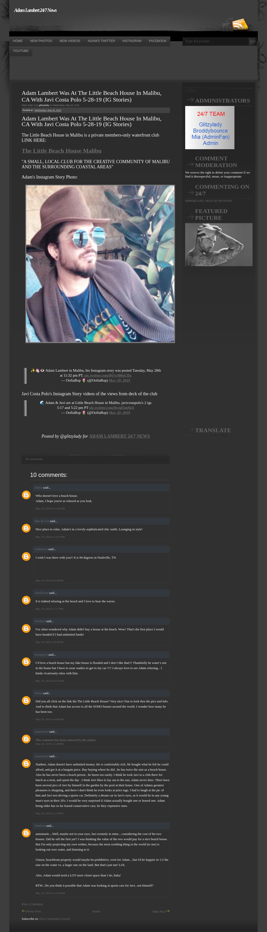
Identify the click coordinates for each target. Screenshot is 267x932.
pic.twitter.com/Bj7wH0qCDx (108, 375)
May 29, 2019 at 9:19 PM (49, 642)
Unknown (41, 549)
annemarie (41, 731)
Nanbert (40, 621)
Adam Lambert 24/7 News (35, 10)
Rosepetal (41, 654)
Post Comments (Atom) (55, 919)
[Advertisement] (99, 24)
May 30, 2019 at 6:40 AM (50, 719)
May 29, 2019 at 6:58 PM (49, 580)
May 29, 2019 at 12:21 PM (50, 536)
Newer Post (31, 911)
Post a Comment (32, 904)
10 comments (34, 459)
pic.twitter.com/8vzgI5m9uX (111, 408)
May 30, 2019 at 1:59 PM (49, 813)
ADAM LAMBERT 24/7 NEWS (119, 436)
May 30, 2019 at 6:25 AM (50, 680)
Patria (38, 487)
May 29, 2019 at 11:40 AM (50, 508)
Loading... (191, 90)
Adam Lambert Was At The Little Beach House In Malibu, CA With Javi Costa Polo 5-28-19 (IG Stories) (91, 96)
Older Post (161, 911)
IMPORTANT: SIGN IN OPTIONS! (208, 201)
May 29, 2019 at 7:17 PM (49, 608)
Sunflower (41, 593)
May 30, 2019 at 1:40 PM (49, 743)
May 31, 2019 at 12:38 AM (50, 893)
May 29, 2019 (119, 380)
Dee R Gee (42, 521)
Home (96, 911)
